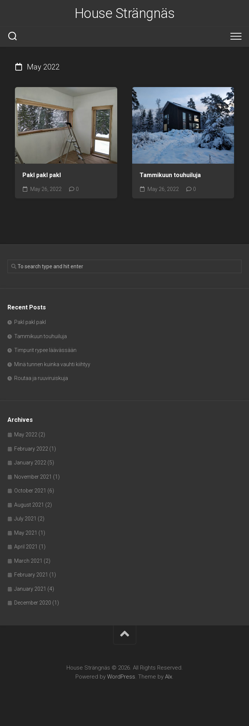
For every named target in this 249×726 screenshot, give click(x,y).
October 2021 (30, 491)
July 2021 (25, 519)
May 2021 (25, 533)
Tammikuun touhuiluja (170, 175)
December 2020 (32, 603)
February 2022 (31, 449)
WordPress (121, 676)
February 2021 (31, 575)
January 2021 (30, 589)
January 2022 (30, 463)
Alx (168, 676)
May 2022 (25, 435)
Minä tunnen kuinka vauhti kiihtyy (52, 364)
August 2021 (29, 505)
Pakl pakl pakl (41, 175)
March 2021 (28, 561)
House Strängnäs (125, 13)
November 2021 (33, 477)
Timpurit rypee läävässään (45, 350)
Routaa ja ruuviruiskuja (41, 378)
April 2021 (26, 547)
